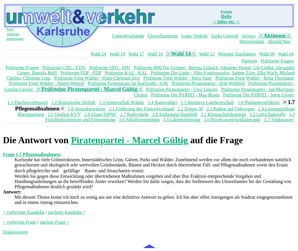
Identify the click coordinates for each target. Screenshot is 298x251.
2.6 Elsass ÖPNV (100, 114)
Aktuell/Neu (278, 41)
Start (10, 29)
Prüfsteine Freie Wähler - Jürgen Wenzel (46, 83)
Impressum (15, 38)
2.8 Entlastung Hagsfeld (174, 114)
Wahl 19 (117, 53)
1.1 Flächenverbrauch (27, 102)
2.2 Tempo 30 (190, 108)
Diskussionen (15, 232)
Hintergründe (252, 41)
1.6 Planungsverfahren (259, 102)
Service (249, 35)
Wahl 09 (267, 53)
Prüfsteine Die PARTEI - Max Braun (185, 94)
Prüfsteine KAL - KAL (125, 72)
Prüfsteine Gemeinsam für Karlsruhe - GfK (128, 83)
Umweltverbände (128, 35)
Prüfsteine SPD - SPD (109, 67)
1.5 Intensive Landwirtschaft (207, 102)
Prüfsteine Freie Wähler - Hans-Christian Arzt (97, 78)
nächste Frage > (54, 222)
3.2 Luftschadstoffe (267, 114)
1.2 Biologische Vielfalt (73, 102)
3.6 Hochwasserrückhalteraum (232, 119)
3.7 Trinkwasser (279, 119)
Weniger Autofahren (237, 53)
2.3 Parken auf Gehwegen (231, 108)
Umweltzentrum (163, 35)
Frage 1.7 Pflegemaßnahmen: (32, 154)
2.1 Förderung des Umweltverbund (141, 108)
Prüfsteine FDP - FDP (81, 72)
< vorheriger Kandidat (23, 212)
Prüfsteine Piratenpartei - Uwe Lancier (182, 89)
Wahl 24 (98, 53)
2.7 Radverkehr (134, 114)
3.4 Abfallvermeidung (139, 119)
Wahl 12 (206, 53)
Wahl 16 (155, 53)
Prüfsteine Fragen (277, 60)
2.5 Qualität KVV (64, 114)
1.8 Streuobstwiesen (86, 108)
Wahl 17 (136, 53)
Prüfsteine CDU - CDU (64, 67)
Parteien (249, 60)
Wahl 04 (286, 53)
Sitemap (12, 34)
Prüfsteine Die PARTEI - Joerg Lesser (258, 94)
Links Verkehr (195, 35)
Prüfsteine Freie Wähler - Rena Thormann (254, 78)
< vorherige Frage (19, 222)
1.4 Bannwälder (162, 102)
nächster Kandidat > (67, 212)
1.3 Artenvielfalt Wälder (121, 102)
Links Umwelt (224, 35)
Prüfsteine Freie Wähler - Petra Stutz (177, 78)
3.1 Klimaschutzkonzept (223, 114)
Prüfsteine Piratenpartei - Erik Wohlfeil (208, 83)
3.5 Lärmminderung (181, 119)
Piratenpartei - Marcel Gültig (129, 140)
